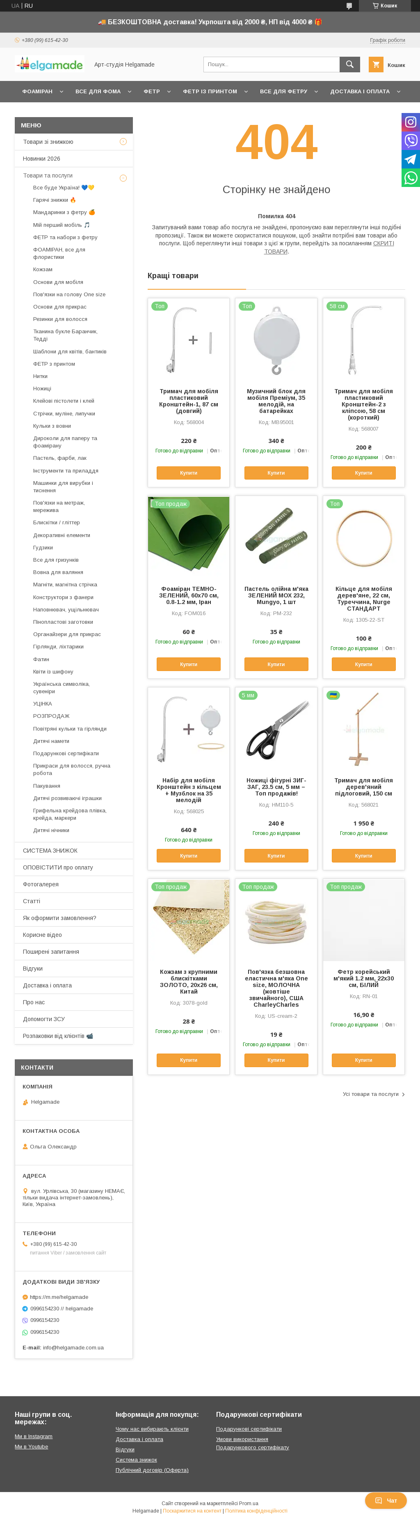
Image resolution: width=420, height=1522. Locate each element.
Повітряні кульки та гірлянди (70, 729)
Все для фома (98, 91)
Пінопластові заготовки (63, 622)
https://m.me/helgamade (59, 1297)
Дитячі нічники (51, 830)
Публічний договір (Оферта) (152, 1470)
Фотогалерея (41, 884)
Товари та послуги (48, 175)
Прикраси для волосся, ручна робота (71, 769)
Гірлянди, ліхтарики (58, 646)
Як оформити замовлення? (59, 918)
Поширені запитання (51, 951)
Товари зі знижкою (48, 141)
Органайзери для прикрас (67, 634)
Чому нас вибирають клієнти (152, 1429)
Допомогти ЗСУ (44, 1019)
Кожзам (42, 269)
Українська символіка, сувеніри (61, 687)
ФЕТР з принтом (54, 364)
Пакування (46, 786)
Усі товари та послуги (371, 1094)
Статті (31, 901)
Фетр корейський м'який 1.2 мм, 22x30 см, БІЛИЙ (363, 978)
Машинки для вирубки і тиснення (63, 486)
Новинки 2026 (41, 158)
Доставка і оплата (360, 91)
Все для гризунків (56, 560)
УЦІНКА (42, 704)
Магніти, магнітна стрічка (65, 584)
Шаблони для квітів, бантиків (70, 351)
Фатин (41, 659)
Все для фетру (283, 91)
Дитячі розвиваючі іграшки (67, 798)
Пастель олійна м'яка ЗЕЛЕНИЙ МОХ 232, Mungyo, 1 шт (276, 595)
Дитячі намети (51, 741)
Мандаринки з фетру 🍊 (64, 212)
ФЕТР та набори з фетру (65, 237)
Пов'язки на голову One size (69, 294)
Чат (386, 1500)
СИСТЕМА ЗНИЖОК (50, 850)
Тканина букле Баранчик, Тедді (65, 335)
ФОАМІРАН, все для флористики (59, 253)
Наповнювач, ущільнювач (66, 609)
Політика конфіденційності (256, 1511)
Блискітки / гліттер (56, 522)
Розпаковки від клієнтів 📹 (58, 1036)
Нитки (40, 376)
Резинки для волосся (60, 319)
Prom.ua (248, 1503)
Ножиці (42, 388)
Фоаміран (37, 91)
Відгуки (33, 968)
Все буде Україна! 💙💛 (63, 187)
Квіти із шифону (53, 672)
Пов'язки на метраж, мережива (59, 506)
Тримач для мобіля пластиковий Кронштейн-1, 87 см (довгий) (188, 401)
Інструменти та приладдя (65, 471)
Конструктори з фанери (63, 597)
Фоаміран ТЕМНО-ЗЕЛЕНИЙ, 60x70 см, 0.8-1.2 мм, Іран (189, 595)
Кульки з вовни (52, 426)
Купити (188, 473)
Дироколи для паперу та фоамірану (65, 442)
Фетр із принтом (210, 91)
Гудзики (43, 547)
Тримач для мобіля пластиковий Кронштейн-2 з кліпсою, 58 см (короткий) (363, 404)
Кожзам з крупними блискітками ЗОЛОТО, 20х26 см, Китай (189, 982)
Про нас (34, 1002)
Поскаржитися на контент (192, 1511)
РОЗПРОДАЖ (51, 716)
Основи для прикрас (60, 307)
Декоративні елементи (61, 535)
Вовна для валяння (58, 572)
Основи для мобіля (58, 282)
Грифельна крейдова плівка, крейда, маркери (70, 814)
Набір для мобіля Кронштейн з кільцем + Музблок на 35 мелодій (189, 790)
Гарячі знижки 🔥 (54, 200)
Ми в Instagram (33, 1436)
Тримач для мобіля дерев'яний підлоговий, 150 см (363, 787)
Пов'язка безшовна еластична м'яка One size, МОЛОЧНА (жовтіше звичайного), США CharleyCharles (276, 988)
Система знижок (136, 1460)
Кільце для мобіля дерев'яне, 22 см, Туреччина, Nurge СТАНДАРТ (364, 599)
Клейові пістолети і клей (63, 401)
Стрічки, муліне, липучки (64, 413)
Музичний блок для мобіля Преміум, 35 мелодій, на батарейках (276, 401)
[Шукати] (350, 64)
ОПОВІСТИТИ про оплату (58, 867)
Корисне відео (42, 935)
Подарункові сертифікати (66, 753)
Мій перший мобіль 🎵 (61, 225)
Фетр (152, 91)
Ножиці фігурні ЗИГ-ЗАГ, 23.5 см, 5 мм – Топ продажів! (276, 787)
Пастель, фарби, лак (60, 458)
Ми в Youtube (31, 1447)
